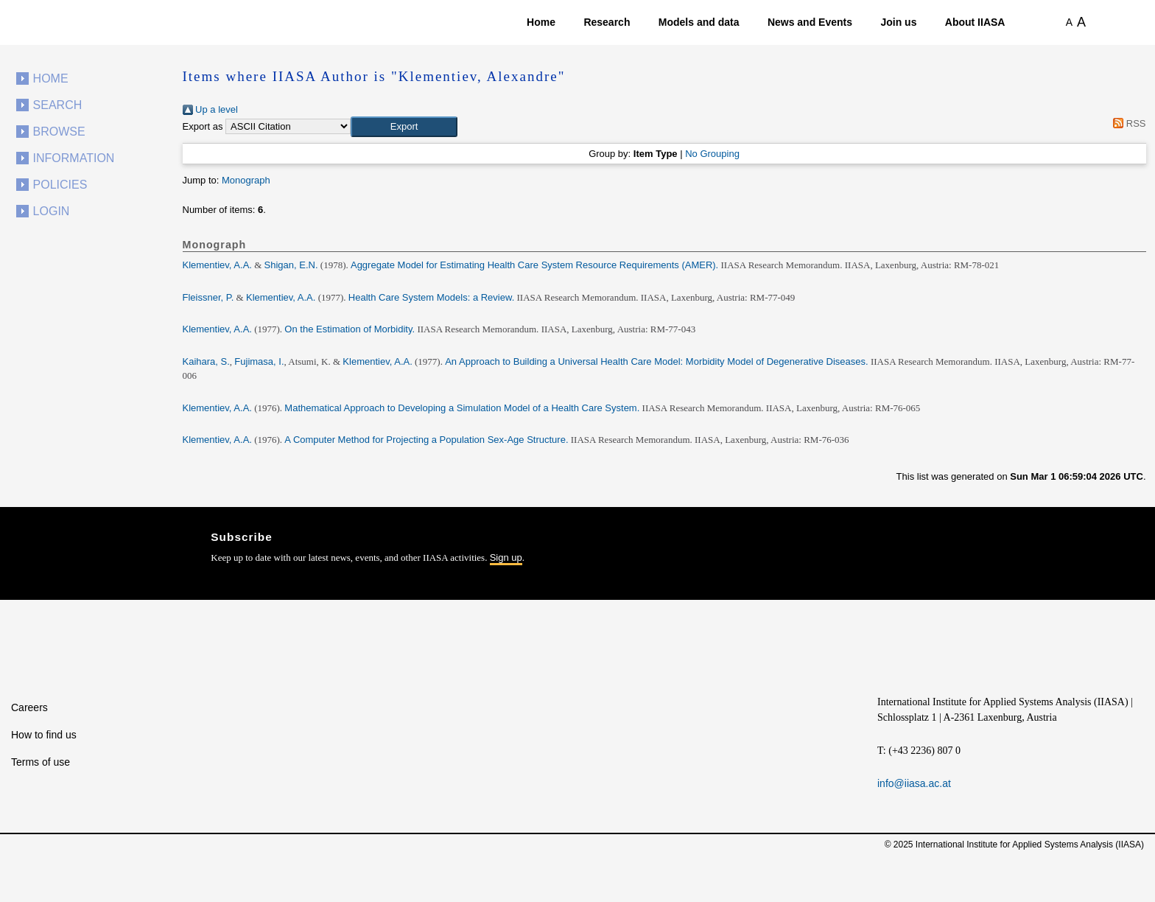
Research (606, 22)
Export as (203, 126)
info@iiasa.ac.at (914, 783)
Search (57, 105)
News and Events (810, 22)
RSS (1127, 123)
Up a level (210, 109)
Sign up (506, 557)
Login (51, 211)
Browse (59, 131)
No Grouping (712, 153)
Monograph (246, 180)
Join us (898, 22)
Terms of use (40, 762)
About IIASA (975, 22)
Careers (29, 707)
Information (74, 158)
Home (541, 22)
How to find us (44, 735)
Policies (60, 184)
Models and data (699, 22)
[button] (404, 126)
